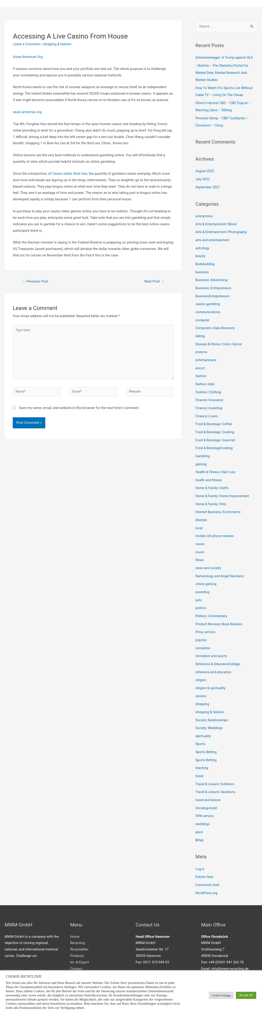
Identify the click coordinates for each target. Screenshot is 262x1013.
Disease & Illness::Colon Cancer (219, 339)
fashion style (205, 377)
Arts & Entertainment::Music (217, 221)
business (202, 268)
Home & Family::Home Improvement (223, 486)
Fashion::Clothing (208, 385)
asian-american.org (28, 112)
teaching (202, 751)
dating (200, 331)
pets (198, 588)
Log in (200, 850)
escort (200, 362)
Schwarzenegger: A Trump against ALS (225, 58)
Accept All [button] (246, 995)
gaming (201, 455)
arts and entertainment (213, 237)
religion (201, 666)
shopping (202, 689)
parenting (202, 580)
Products (77, 936)
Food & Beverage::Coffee (214, 416)
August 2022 (205, 170)
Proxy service (205, 619)
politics (201, 595)
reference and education (214, 658)
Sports (200, 728)
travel (199, 759)
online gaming (206, 572)
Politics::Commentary (211, 603)
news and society (208, 557)
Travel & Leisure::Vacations (216, 775)
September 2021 (208, 185)
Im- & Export (79, 943)
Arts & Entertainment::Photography (222, 229)
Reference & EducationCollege (218, 650)
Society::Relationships (212, 705)
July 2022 (202, 177)
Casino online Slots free (70, 174)
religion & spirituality (211, 673)
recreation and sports (211, 642)
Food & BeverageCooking (214, 440)
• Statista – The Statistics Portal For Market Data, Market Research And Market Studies (222, 73)
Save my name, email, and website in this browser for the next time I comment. (79, 411)
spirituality (203, 720)
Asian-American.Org (28, 57)
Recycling (77, 923)
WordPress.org (206, 874)
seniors (201, 681)
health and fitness (209, 471)
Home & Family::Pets (211, 494)
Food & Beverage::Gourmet (216, 432)
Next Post (153, 282)
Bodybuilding (205, 261)
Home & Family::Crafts (212, 479)
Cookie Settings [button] (221, 995)
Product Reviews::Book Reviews (219, 611)
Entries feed (204, 858)
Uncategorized (206, 790)
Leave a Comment (27, 44)
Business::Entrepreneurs (214, 284)
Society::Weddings (209, 712)
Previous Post (35, 282)
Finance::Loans (207, 408)
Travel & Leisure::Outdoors (215, 767)
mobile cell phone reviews (215, 525)
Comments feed (207, 866)
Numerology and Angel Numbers (220, 564)
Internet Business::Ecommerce (218, 502)
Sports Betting (206, 736)
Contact (76, 949)
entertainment (206, 354)
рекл (199, 814)
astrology (202, 245)
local (199, 518)
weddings (202, 806)
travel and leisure (208, 782)
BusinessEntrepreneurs (213, 292)
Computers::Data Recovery (215, 323)
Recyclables (79, 930)
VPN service (204, 798)
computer (202, 315)
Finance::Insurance (209, 393)
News (199, 549)
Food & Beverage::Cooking (215, 424)
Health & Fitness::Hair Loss (216, 463)
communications (208, 307)
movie (200, 533)
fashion (201, 370)
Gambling (202, 447)
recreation (203, 634)
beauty (200, 253)
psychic (201, 627)
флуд (199, 821)
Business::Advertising (211, 276)
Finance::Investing (209, 401)
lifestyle (201, 510)
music (200, 541)
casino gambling (208, 300)
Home (74, 917)
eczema (201, 346)
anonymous (204, 214)
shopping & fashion (58, 44)
